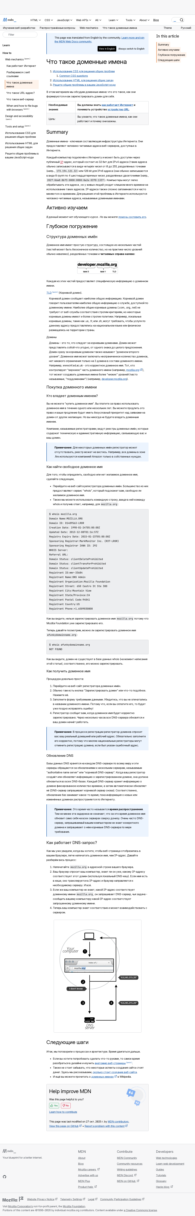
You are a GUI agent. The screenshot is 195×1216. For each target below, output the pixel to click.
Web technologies (166, 1158)
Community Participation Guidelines (120, 1199)
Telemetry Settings (71, 1199)
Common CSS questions (73, 75)
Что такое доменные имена (19, 84)
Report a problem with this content (105, 1126)
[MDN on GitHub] (4, 1177)
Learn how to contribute (63, 1112)
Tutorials (161, 1175)
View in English (107, 48)
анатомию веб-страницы (110, 1063)
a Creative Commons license (140, 1210)
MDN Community (127, 1158)
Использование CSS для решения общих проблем (84, 71)
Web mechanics (14, 59)
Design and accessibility (19, 116)
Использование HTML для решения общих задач (83, 80)
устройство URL (118, 109)
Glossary (161, 1181)
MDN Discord (125, 1175)
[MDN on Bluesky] (10, 1177)
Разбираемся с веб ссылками (18, 74)
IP (61, 161)
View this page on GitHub (64, 1126)
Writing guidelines (127, 1169)
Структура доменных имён (71, 236)
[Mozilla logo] (13, 1199)
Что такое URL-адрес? (20, 92)
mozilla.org (132, 370)
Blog (156, 20)
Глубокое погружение (171, 54)
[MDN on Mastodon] (22, 1177)
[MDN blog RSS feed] (28, 1177)
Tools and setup (14, 126)
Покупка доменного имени (71, 387)
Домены (51, 337)
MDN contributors (118, 1121)
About (81, 1158)
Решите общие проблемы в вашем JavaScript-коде (84, 84)
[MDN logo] (9, 1151)
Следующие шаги (169, 60)
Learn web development (170, 1163)
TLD (49, 292)
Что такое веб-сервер (20, 99)
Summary (163, 44)
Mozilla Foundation (74, 1206)
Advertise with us (88, 1175)
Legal (91, 1199)
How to (7, 53)
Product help (86, 1186)
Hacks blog (163, 1186)
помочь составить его (132, 217)
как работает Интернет (117, 105)
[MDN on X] (16, 1177)
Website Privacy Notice (40, 1199)
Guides (160, 1169)
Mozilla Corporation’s (20, 1206)
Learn (6, 45)
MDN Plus (84, 1181)
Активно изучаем (168, 49)
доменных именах (102, 1076)
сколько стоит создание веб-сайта (115, 1072)
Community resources (129, 1163)
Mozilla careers (87, 1169)
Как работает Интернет (21, 65)
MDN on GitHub (126, 1181)
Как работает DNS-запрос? (71, 842)
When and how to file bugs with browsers (22, 107)
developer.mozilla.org (114, 379)
